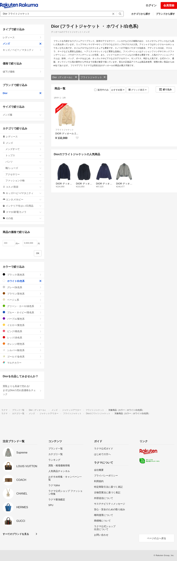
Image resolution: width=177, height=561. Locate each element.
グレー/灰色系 (22, 287)
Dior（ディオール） (64, 77)
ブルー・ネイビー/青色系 (22, 312)
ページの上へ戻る (156, 538)
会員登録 (168, 5)
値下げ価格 (22, 71)
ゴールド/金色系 (22, 356)
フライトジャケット (93, 77)
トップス (23, 155)
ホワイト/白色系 (22, 280)
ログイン (151, 5)
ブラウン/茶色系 (22, 293)
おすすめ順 (117, 90)
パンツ (23, 161)
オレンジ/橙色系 (22, 343)
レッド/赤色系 (22, 337)
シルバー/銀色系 (22, 350)
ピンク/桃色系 (22, 331)
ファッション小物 (23, 180)
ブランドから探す (165, 13)
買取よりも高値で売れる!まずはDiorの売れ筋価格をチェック (22, 390)
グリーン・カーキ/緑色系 (22, 306)
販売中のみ (101, 90)
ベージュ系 (22, 299)
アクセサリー (23, 174)
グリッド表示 (137, 90)
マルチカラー (22, 362)
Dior (22, 93)
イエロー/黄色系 (22, 325)
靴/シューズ (23, 168)
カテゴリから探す (140, 13)
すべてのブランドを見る (16, 534)
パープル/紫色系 (22, 318)
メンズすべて (23, 149)
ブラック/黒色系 (22, 274)
